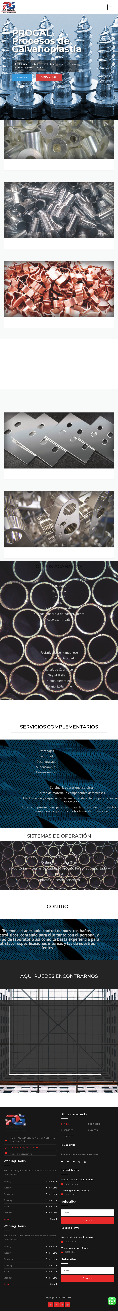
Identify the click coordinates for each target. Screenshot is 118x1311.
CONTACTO (68, 1136)
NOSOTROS (95, 1124)
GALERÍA (94, 1130)
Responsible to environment (77, 1179)
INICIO (66, 1124)
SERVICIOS (68, 1130)
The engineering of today (75, 1190)
